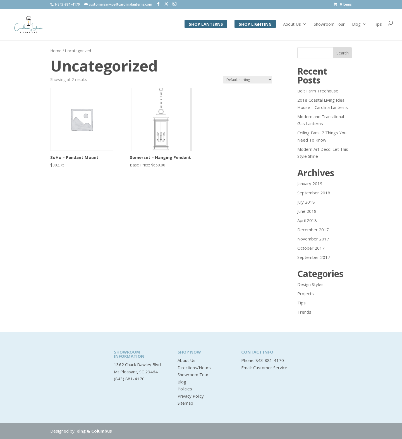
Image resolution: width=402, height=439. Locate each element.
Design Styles (310, 284)
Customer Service (270, 367)
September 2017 (313, 257)
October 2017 (311, 248)
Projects (305, 293)
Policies (185, 389)
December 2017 (313, 229)
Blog (356, 24)
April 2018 (307, 220)
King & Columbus (94, 431)
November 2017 (313, 239)
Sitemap (185, 403)
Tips (378, 24)
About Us (292, 24)
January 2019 (309, 183)
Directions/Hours (194, 367)
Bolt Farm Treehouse (317, 91)
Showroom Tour (329, 24)
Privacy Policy (191, 396)
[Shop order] (247, 79)
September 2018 (313, 192)
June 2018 (307, 211)
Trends (304, 312)
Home (55, 50)
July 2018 (306, 202)
